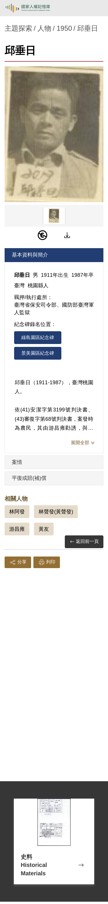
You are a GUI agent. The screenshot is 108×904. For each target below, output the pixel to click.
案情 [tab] (17, 462)
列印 (46, 562)
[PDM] (43, 235)
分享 (17, 562)
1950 (64, 28)
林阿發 (17, 512)
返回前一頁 (84, 541)
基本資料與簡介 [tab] (30, 255)
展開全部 (80, 442)
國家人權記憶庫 (34, 8)
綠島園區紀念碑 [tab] (37, 337)
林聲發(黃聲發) (56, 512)
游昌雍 (17, 529)
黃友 (44, 529)
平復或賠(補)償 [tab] (29, 478)
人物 (44, 28)
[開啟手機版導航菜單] (97, 8)
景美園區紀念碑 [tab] (37, 353)
